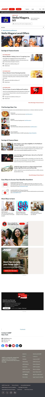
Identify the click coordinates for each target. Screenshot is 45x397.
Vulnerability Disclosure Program (8, 389)
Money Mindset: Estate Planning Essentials (14, 73)
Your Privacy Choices (28, 389)
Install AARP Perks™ (17, 192)
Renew (20, 308)
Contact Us (5, 341)
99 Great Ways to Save (20, 212)
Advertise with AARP (37, 353)
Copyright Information (22, 387)
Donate (23, 356)
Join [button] (12, 9)
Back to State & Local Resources (10, 30)
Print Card (24, 308)
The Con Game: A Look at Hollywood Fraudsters (15, 89)
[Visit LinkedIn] (15, 392)
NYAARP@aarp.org (7, 338)
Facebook (22, 329)
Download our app (24, 186)
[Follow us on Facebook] (3, 392)
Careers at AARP (36, 359)
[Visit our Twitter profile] (7, 392)
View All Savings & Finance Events (35, 102)
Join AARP (6, 308)
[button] (43, 9)
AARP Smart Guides (35, 212)
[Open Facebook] (2, 345)
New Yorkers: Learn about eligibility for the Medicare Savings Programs (28, 144)
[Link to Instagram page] (11, 392)
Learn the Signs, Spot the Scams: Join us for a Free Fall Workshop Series (28, 155)
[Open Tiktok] (20, 345)
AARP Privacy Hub (5, 385)
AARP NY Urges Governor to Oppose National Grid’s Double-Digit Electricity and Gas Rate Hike (28, 167)
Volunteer (24, 359)
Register (27, 9)
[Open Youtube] (13, 345)
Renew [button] (18, 9)
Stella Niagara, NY (20, 19)
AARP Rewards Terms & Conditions (9, 387)
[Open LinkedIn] (17, 345)
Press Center (25, 377)
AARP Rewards (4, 212)
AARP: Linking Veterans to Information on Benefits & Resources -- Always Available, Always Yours (21, 12)
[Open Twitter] (10, 345)
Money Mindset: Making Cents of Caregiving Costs (16, 56)
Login (33, 9)
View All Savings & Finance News (36, 175)
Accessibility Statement (25, 385)
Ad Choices (19, 389)
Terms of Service (15, 385)
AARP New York (6, 340)
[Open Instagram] (6, 345)
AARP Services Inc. (36, 361)
